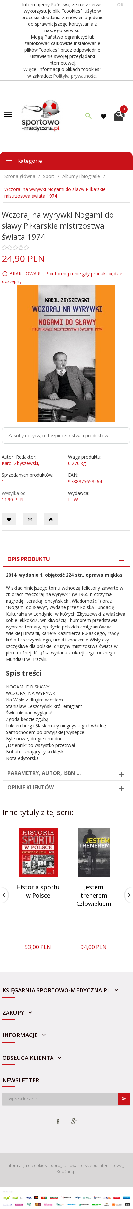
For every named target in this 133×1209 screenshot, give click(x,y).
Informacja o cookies (27, 1165)
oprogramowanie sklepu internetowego (89, 1165)
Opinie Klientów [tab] (30, 787)
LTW (73, 500)
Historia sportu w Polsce (38, 891)
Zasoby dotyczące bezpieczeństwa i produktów (58, 435)
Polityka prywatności (74, 76)
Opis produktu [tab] (28, 559)
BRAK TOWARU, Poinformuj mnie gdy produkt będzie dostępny (62, 277)
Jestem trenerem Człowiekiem (93, 895)
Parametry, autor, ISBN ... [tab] (44, 773)
